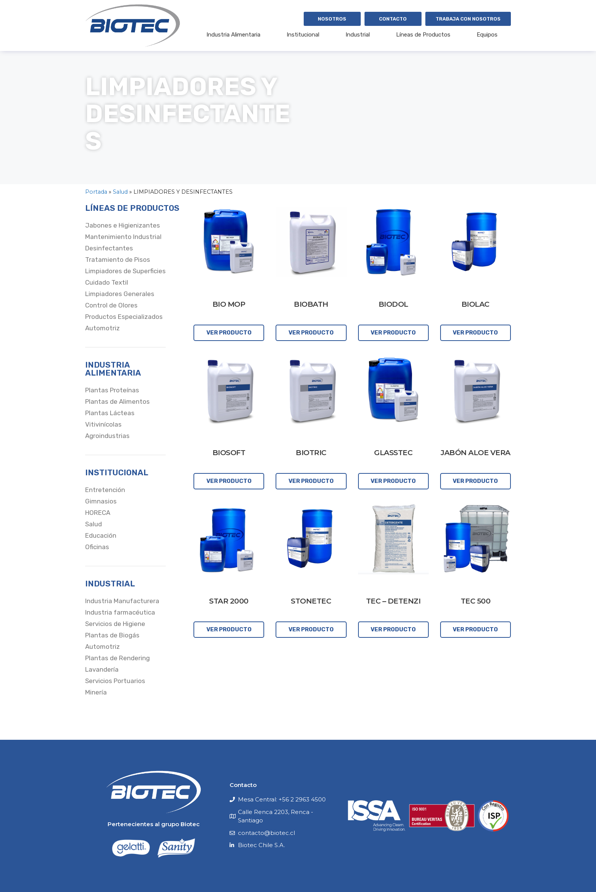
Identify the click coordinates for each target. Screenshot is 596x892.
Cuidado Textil (106, 282)
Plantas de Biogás (112, 635)
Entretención (105, 490)
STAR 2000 (229, 601)
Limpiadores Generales (119, 294)
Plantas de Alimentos (117, 401)
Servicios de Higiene (115, 624)
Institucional (303, 34)
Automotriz (102, 328)
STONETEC (311, 601)
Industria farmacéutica (120, 612)
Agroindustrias (107, 436)
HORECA (97, 512)
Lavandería (102, 669)
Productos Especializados (124, 316)
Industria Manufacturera (122, 601)
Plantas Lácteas (110, 413)
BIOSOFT (229, 452)
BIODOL (393, 304)
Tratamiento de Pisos (117, 259)
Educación (100, 535)
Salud (120, 191)
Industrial (358, 34)
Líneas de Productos (423, 34)
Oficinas (97, 547)
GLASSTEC (393, 452)
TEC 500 (476, 601)
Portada (96, 191)
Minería (96, 692)
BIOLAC (475, 304)
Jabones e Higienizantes (122, 225)
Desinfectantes (109, 248)
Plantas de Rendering (117, 658)
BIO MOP (229, 304)
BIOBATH (311, 304)
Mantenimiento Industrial (123, 237)
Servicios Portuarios (115, 681)
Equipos (487, 34)
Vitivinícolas (103, 424)
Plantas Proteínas (112, 390)
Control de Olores (111, 305)
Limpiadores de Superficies (125, 271)
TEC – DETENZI (393, 601)
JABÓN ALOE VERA (475, 452)
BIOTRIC (311, 452)
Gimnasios (101, 501)
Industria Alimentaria (233, 34)
